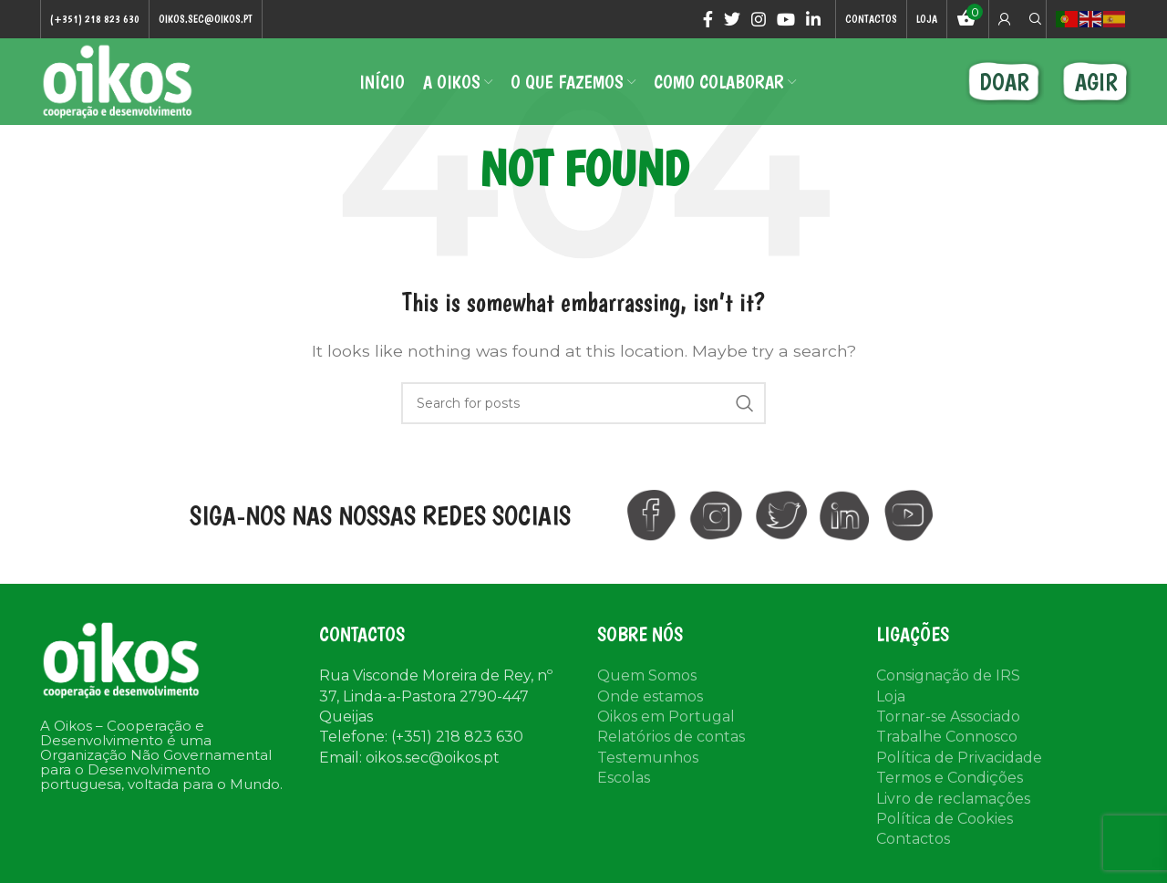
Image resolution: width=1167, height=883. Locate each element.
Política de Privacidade (959, 757)
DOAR (1004, 82)
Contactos (913, 838)
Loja (890, 696)
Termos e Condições (949, 777)
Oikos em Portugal (666, 716)
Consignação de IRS (948, 675)
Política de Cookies (944, 818)
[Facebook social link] (707, 19)
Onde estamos (650, 696)
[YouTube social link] (785, 19)
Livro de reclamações (953, 798)
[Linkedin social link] (813, 19)
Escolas (623, 777)
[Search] (1033, 19)
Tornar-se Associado (948, 716)
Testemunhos (647, 757)
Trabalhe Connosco (946, 736)
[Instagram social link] (758, 19)
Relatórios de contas (671, 736)
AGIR (1096, 82)
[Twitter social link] (732, 19)
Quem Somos (647, 675)
